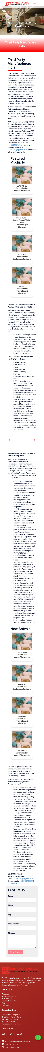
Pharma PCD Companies (11, 1015)
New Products (7, 998)
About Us (5, 994)
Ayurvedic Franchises (10, 1019)
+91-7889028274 (14, 145)
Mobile (10, 905)
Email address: (13, 924)
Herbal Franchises (8, 1022)
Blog (3, 1003)
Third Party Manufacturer (11, 1017)
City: (9, 915)
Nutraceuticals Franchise (11, 1024)
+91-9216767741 (28, 143)
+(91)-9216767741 (12, 1044)
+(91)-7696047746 (12, 1047)
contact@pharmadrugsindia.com (17, 1041)
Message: (11, 933)
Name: (10, 896)
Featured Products (9, 1001)
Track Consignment (9, 996)
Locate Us (5, 1005)
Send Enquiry (16, 952)
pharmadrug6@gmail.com (17, 150)
